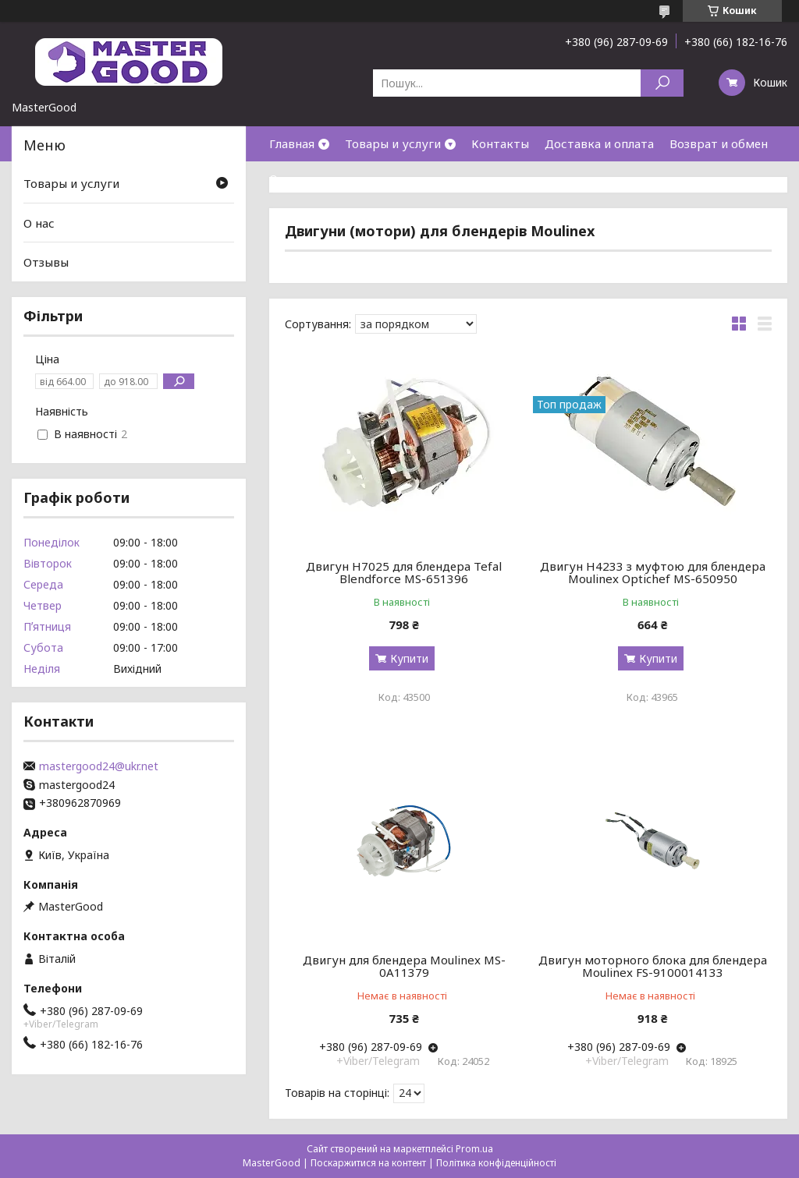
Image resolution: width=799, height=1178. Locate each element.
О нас (284, 178)
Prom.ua (474, 1148)
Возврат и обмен (718, 143)
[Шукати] (662, 83)
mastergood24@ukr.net (98, 766)
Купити (409, 658)
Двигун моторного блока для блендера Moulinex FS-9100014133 (652, 965)
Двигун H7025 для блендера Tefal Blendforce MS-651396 (404, 572)
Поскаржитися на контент (368, 1162)
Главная (291, 143)
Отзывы (46, 262)
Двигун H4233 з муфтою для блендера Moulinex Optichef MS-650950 (652, 572)
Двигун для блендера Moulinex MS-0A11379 (404, 965)
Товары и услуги (393, 143)
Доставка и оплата (599, 143)
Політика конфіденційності (496, 1162)
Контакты (500, 143)
